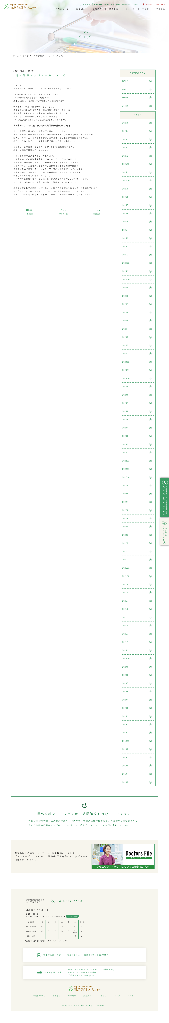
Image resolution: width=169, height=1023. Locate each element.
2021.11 (125, 568)
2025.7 (125, 205)
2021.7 (125, 601)
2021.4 (125, 626)
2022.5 (125, 518)
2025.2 (125, 246)
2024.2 (125, 345)
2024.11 (125, 271)
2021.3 (125, 634)
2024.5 (125, 321)
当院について (62, 9)
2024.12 (125, 263)
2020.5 (125, 691)
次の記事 (30, 214)
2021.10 (125, 576)
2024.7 (125, 304)
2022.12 (125, 461)
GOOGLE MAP (72, 916)
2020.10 (125, 659)
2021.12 (125, 560)
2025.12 (125, 164)
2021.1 (125, 642)
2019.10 (125, 741)
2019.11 (125, 733)
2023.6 (125, 411)
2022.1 (125, 551)
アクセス (160, 9)
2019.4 (125, 774)
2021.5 (125, 617)
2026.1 (125, 156)
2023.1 (125, 452)
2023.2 (125, 444)
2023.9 (125, 387)
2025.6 (125, 213)
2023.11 (125, 370)
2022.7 (125, 502)
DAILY (125, 81)
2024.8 (125, 296)
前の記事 (96, 214)
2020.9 (125, 667)
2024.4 (125, 329)
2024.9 (125, 288)
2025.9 (125, 189)
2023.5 (125, 420)
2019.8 (125, 749)
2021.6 (125, 609)
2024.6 (125, 312)
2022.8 (125, 494)
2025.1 (125, 255)
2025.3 (125, 238)
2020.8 (125, 675)
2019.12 (125, 725)
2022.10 (125, 477)
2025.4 (125, 230)
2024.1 (125, 354)
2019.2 (125, 782)
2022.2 (125, 543)
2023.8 (125, 395)
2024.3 (125, 337)
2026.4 (125, 131)
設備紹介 (80, 9)
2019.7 (125, 757)
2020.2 (125, 708)
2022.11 (125, 469)
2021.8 (125, 593)
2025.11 (125, 172)
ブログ (145, 9)
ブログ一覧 (63, 214)
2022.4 (125, 527)
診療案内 (113, 9)
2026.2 (125, 148)
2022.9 (125, 485)
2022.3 (125, 535)
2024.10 (125, 279)
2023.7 (125, 403)
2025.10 (125, 181)
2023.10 (125, 378)
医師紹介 (97, 9)
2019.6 (125, 766)
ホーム (16, 56)
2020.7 (125, 683)
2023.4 (125, 428)
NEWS (125, 98)
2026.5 (125, 123)
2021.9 (125, 584)
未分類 (125, 106)
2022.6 (125, 510)
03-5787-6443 (70, 900)
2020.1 (125, 716)
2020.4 (125, 700)
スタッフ (130, 9)
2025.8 (125, 197)
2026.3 (125, 139)
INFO (124, 89)
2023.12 (125, 362)
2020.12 (125, 650)
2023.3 (125, 436)
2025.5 (125, 222)
